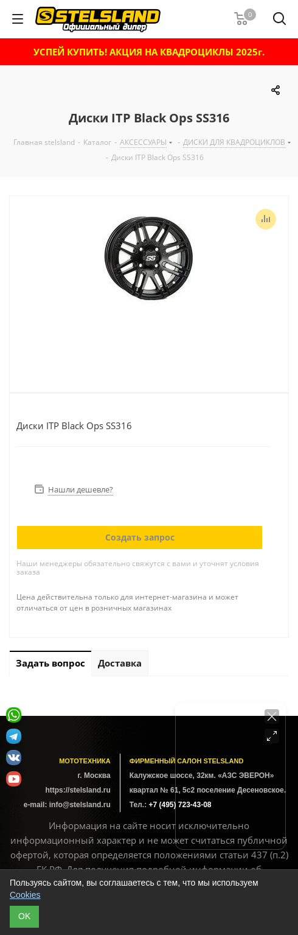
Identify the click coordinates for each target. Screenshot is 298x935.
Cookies (25, 895)
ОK (24, 916)
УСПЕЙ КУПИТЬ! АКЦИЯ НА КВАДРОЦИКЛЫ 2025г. (149, 52)
